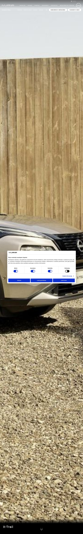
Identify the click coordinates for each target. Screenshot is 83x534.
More (46, 10)
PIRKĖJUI (36, 5)
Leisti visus (64, 280)
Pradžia (19, 10)
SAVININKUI (45, 5)
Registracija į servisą (67, 5)
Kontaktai (54, 5)
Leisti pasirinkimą (41, 280)
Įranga (41, 10)
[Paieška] (71, 1)
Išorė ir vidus (27, 10)
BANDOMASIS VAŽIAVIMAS (58, 10)
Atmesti (19, 280)
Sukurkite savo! (75, 10)
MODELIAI (22, 5)
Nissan (30, 5)
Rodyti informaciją (67, 276)
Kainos (35, 10)
